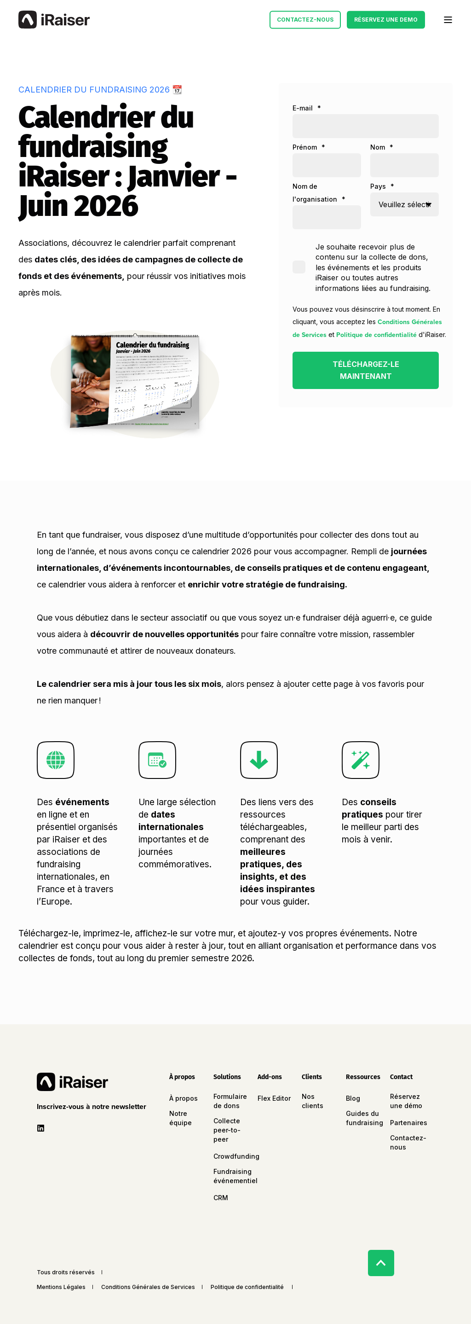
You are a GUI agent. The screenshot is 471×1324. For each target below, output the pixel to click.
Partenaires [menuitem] (408, 1123)
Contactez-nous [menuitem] (408, 1142)
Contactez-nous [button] (305, 19)
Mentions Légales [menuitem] (61, 1287)
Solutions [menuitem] (227, 1077)
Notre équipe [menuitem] (180, 1118)
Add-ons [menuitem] (270, 1077)
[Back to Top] (381, 1263)
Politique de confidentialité (376, 335)
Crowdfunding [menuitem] (236, 1156)
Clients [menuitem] (312, 1077)
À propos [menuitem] (182, 1077)
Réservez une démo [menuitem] (406, 1100)
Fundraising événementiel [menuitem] (235, 1176)
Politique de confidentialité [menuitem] (247, 1287)
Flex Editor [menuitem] (274, 1098)
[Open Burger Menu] (448, 20)
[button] (93, 1107)
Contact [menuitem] (401, 1077)
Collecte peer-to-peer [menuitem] (227, 1130)
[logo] (72, 1082)
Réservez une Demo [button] (386, 19)
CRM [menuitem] (220, 1198)
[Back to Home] (54, 20)
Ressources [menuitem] (362, 1077)
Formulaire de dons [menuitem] (230, 1100)
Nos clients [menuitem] (312, 1100)
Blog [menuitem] (353, 1098)
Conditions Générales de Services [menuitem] (148, 1287)
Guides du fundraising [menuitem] (364, 1118)
